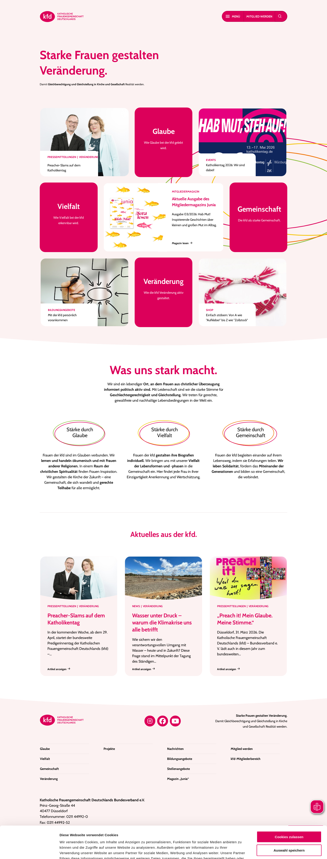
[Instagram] (149, 721)
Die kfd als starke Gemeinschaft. (259, 213)
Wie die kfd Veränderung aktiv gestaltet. (164, 288)
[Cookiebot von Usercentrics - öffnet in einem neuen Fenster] (29, 850)
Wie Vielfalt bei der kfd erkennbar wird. (69, 213)
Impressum (216, 832)
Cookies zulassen (289, 804)
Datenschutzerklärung (184, 832)
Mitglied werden (259, 16)
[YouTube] (175, 721)
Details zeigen (241, 850)
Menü (233, 16)
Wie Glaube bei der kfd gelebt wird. (164, 138)
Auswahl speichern (289, 818)
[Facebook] (162, 721)
